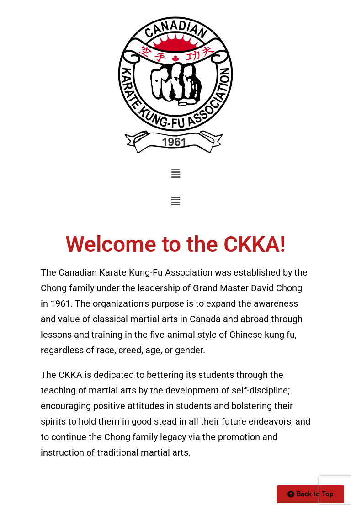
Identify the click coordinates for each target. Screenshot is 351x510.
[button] (175, 173)
